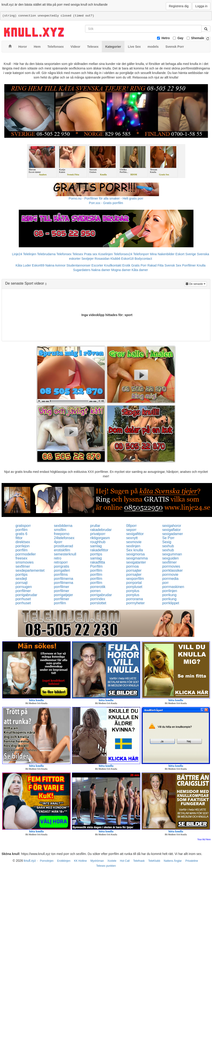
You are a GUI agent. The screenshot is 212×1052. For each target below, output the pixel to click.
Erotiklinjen (63, 860)
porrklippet (170, 603)
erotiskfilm (62, 550)
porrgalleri (62, 570)
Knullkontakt (112, 265)
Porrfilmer (189, 265)
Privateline (191, 860)
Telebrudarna (46, 254)
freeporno (61, 534)
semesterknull (65, 554)
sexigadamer (172, 534)
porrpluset (134, 587)
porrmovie (170, 574)
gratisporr (23, 526)
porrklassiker (172, 570)
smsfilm (60, 530)
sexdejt (21, 579)
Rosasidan (102, 258)
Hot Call (125, 860)
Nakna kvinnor (55, 265)
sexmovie (134, 542)
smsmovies (25, 562)
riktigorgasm (100, 538)
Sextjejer (87, 258)
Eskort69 (38, 265)
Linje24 (17, 254)
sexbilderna (63, 526)
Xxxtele (111, 860)
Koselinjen (105, 254)
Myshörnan (97, 860)
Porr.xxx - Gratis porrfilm (106, 203)
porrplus (132, 591)
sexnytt (132, 538)
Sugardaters (81, 270)
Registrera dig (178, 6)
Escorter (97, 265)
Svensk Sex (172, 265)
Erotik (126, 265)
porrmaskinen (173, 587)
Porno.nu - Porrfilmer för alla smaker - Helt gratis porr (106, 198)
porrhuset (23, 599)
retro (57, 558)
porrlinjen (169, 591)
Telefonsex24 (123, 254)
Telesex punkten (106, 865)
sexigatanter (136, 562)
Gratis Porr (139, 265)
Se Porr (168, 538)
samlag (96, 546)
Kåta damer (140, 270)
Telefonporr (141, 254)
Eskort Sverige (185, 254)
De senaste (196, 284)
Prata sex (90, 254)
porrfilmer (61, 587)
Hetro (166, 38)
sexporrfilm (135, 579)
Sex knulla (134, 550)
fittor (19, 538)
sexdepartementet (30, 570)
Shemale (197, 38)
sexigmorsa (135, 554)
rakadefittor (99, 550)
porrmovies (171, 566)
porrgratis (61, 566)
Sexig (166, 542)
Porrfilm (96, 566)
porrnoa (132, 566)
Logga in (201, 6)
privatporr (97, 534)
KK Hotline (80, 860)
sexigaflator (171, 530)
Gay (180, 38)
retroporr (61, 562)
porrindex (97, 599)
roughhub (97, 542)
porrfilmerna (63, 579)
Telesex (77, 254)
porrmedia (170, 579)
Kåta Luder (23, 265)
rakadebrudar (101, 530)
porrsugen (24, 587)
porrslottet (98, 603)
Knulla (201, 265)
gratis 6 (21, 534)
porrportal (134, 583)
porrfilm (22, 530)
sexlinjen (133, 546)
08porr (131, 526)
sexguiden (170, 558)
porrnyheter (135, 603)
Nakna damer (100, 270)
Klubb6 (115, 258)
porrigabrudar (26, 595)
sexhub (168, 546)
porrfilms (61, 574)
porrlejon (23, 546)
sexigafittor (135, 534)
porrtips (96, 554)
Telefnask (139, 860)
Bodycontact (143, 258)
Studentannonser (79, 265)
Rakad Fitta (156, 265)
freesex (21, 558)
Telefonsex (63, 254)
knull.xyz (30, 860)
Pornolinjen (46, 860)
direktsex (23, 542)
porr (165, 583)
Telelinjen (29, 254)
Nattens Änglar (173, 860)
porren (95, 591)
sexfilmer (169, 562)
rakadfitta (97, 562)
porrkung (169, 595)
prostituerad (63, 546)
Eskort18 (127, 258)
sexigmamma (137, 558)
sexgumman (172, 554)
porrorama (134, 599)
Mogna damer (121, 270)
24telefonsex (64, 538)
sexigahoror (171, 526)
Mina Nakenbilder (162, 254)
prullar (95, 526)
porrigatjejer (63, 595)
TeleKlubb (154, 860)
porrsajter (134, 570)
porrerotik (97, 587)
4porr (58, 542)
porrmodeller (26, 554)
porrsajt (22, 583)
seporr (131, 530)
